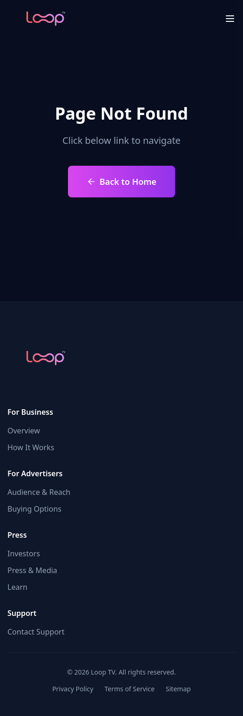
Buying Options (34, 509)
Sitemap (178, 688)
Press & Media (32, 570)
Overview (23, 431)
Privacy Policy (72, 688)
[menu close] (230, 18)
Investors (23, 553)
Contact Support (35, 632)
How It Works (30, 447)
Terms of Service (129, 688)
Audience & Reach (38, 492)
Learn (17, 587)
